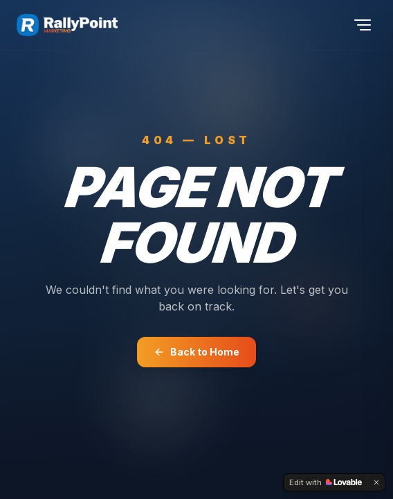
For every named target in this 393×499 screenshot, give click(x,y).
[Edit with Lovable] (325, 482)
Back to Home (196, 352)
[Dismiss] (376, 482)
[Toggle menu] (362, 25)
